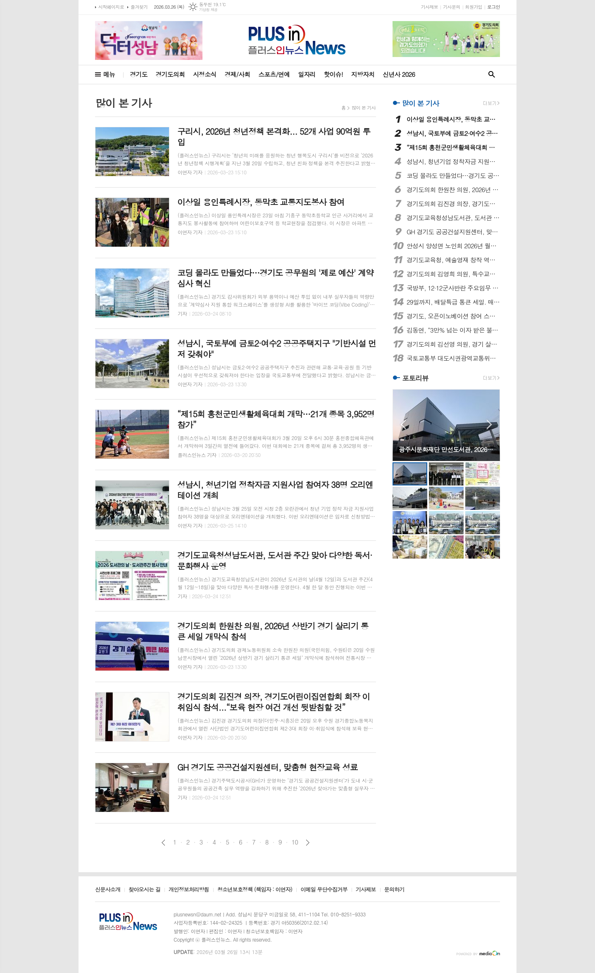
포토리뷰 (415, 378)
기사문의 (451, 7)
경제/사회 (237, 74)
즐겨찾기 (139, 7)
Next (489, 424)
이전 (163, 842)
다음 (307, 842)
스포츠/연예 (274, 74)
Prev (403, 424)
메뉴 (109, 74)
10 (295, 842)
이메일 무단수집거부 (323, 890)
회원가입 (473, 7)
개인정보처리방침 (189, 890)
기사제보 (429, 7)
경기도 (138, 74)
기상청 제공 (208, 9)
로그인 (493, 7)
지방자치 (362, 74)
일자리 (306, 74)
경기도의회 (170, 74)
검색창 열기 (491, 74)
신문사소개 (107, 890)
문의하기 (394, 890)
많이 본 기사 (364, 108)
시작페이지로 (111, 7)
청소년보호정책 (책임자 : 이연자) (254, 890)
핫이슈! (333, 74)
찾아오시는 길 (144, 890)
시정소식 (204, 74)
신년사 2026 (399, 74)
